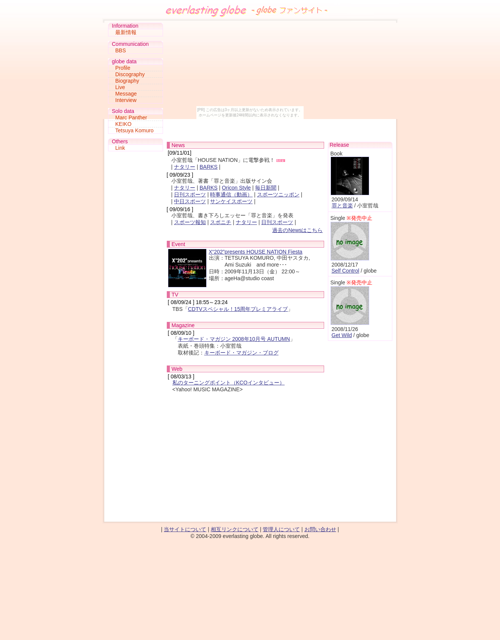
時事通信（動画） (231, 194)
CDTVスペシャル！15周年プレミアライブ (238, 309)
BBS (120, 50)
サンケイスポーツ (231, 201)
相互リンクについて (235, 529)
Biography (127, 81)
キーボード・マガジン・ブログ (241, 353)
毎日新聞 (265, 188)
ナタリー (184, 167)
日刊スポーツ (190, 194)
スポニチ (220, 222)
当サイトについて (185, 529)
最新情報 (125, 32)
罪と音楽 (342, 205)
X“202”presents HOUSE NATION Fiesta (256, 252)
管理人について (281, 529)
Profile (122, 68)
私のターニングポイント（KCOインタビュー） (228, 383)
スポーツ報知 (190, 222)
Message (126, 94)
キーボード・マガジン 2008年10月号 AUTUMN (234, 339)
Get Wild (342, 335)
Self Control (345, 271)
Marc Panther (131, 118)
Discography (130, 74)
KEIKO (123, 124)
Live (120, 87)
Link (120, 148)
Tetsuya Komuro (134, 130)
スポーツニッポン (278, 194)
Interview (125, 100)
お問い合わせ (320, 529)
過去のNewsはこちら (297, 230)
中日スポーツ (190, 201)
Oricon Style (236, 188)
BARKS (208, 167)
